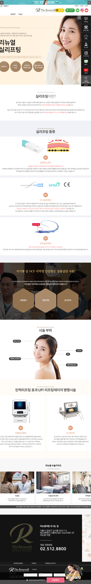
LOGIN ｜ (82, 6)
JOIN (86, 6)
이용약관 (34, 563)
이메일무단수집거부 (50, 563)
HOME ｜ (77, 6)
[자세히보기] (42, 580)
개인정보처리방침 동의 (34, 580)
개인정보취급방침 (18, 563)
